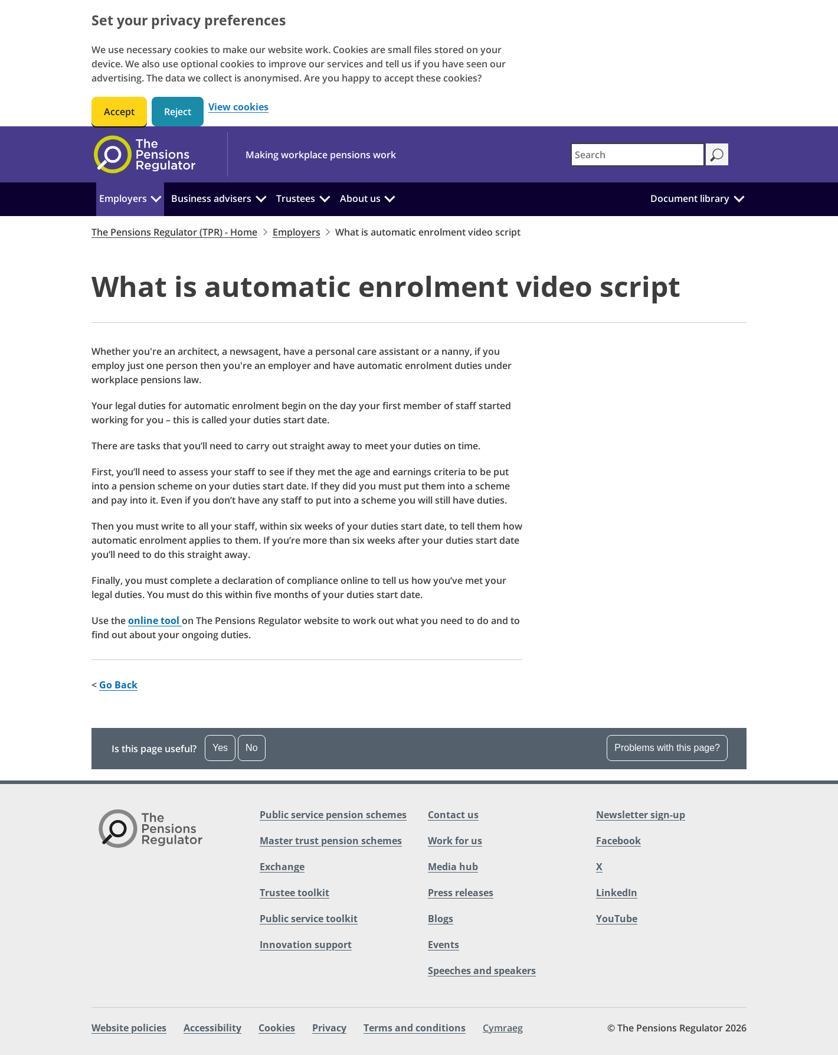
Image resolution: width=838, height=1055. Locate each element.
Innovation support (306, 944)
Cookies (276, 1027)
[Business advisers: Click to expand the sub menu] (261, 197)
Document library (689, 198)
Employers (123, 198)
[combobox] (638, 154)
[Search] (717, 154)
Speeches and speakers (482, 970)
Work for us (455, 840)
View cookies (238, 107)
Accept (119, 111)
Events (443, 944)
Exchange (282, 866)
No (251, 748)
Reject (177, 111)
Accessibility (212, 1027)
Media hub (453, 866)
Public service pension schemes (333, 814)
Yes (220, 748)
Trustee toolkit (294, 892)
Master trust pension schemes (331, 840)
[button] (419, 748)
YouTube (616, 918)
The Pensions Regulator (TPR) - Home (174, 232)
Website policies (128, 1027)
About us (360, 198)
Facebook (618, 840)
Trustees (295, 198)
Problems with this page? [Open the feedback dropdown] (667, 748)
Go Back (118, 684)
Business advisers (211, 198)
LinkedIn (616, 892)
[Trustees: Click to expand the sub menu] (324, 197)
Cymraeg (503, 1027)
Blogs (440, 918)
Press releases (460, 892)
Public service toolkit (309, 918)
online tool (155, 620)
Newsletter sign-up (640, 814)
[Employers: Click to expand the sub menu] (156, 197)
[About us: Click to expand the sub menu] (389, 197)
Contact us (453, 814)
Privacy (329, 1027)
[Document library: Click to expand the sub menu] (739, 197)
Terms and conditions (415, 1027)
